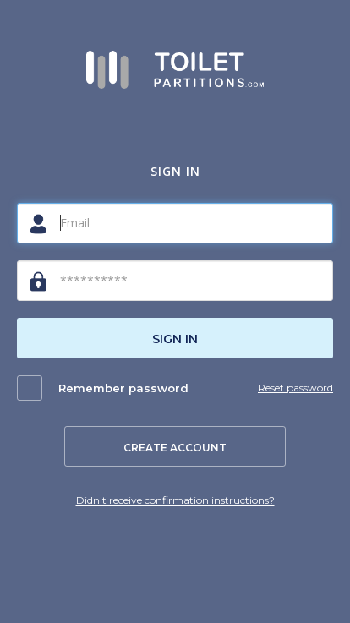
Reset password (295, 387)
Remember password (123, 388)
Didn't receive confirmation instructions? (175, 500)
